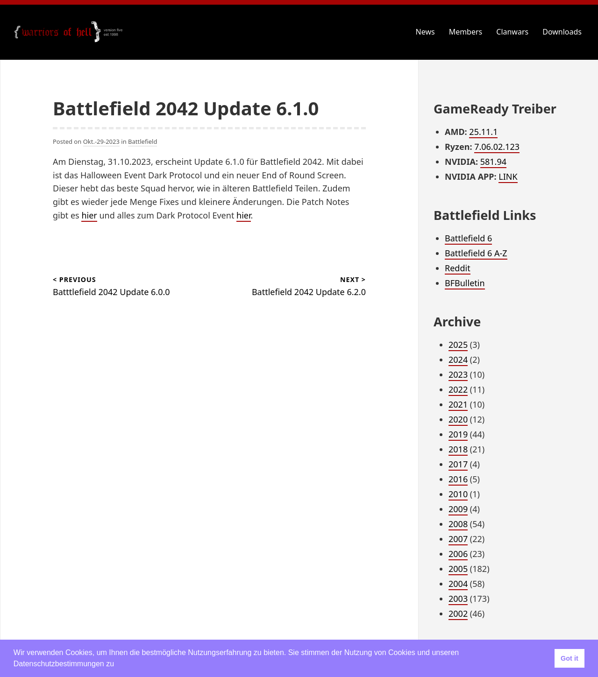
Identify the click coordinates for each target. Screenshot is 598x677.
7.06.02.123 (497, 146)
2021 (458, 404)
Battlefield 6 (468, 238)
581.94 (493, 161)
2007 (458, 538)
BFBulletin (465, 283)
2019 (458, 434)
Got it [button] (569, 658)
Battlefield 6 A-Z (476, 253)
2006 (458, 553)
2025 (458, 344)
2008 (458, 523)
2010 (458, 494)
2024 (458, 359)
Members (466, 32)
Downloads (562, 32)
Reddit (457, 268)
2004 (458, 583)
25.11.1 (483, 131)
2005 (458, 568)
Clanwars (512, 32)
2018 (458, 449)
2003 (458, 598)
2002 (458, 613)
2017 (458, 464)
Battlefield (142, 141)
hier (89, 215)
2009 (458, 509)
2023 (458, 374)
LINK (507, 176)
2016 (458, 479)
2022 (458, 389)
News (425, 32)
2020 (458, 419)
